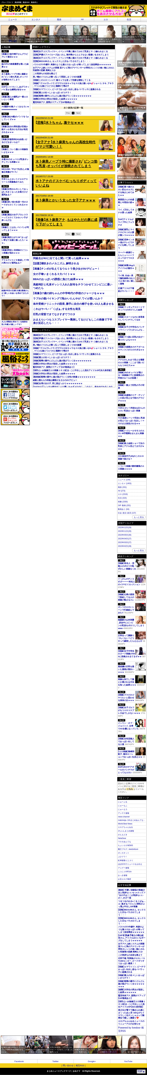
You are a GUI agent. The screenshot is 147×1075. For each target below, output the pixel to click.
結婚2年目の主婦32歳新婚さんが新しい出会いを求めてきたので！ (15, 282)
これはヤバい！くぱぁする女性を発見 (57, 309)
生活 (129, 19)
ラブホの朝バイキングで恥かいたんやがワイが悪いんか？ (68, 298)
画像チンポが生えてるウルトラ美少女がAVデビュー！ (66, 268)
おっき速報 (122, 875)
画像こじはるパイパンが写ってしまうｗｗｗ (15, 227)
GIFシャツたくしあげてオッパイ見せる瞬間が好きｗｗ (15, 87)
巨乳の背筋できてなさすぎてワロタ (54, 314)
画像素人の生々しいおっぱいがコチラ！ (52, 92)
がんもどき (122, 835)
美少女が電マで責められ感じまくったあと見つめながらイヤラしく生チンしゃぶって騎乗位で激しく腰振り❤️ (131, 1014)
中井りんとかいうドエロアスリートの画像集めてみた (15, 179)
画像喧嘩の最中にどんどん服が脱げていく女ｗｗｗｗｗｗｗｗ (62, 96)
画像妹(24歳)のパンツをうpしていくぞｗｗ (15, 117)
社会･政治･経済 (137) (127, 513)
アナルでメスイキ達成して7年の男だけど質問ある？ (15, 260)
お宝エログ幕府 (124, 879)
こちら (130, 789)
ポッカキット (123, 853)
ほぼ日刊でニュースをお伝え (130, 864)
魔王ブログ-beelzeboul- (128, 849)
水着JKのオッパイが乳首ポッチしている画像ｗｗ (15, 159)
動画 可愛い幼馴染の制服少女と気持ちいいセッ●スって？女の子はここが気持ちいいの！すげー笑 (132, 894)
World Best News (125, 824)
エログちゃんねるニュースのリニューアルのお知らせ (131, 1022)
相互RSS (80, 1065)
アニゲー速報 (123, 868)
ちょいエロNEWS (125, 845)
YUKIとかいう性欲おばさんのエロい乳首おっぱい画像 (131, 408)
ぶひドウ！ (122, 857)
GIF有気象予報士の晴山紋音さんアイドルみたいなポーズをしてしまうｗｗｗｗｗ (131, 938)
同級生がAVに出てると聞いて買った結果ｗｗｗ (61, 258)
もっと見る (139, 517)
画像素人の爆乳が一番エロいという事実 (15, 97)
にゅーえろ (122, 809)
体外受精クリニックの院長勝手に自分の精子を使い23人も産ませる (73, 303)
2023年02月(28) (124, 546)
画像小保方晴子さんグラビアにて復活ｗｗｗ (15, 54)
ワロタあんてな (124, 842)
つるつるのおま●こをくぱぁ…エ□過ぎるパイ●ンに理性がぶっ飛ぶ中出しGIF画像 (132, 904)
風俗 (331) (122, 487)
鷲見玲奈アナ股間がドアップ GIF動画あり (53, 102)
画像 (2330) (123, 502)
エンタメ (36, 19)
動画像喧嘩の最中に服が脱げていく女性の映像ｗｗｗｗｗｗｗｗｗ (64, 377)
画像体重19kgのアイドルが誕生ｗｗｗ (126, 268)
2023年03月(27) (124, 542)
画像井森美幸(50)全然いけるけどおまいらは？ (14, 139)
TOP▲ (141, 1071)
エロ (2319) (123, 494)
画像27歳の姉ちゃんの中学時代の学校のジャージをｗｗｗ (69, 293)
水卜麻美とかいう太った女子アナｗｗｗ (65, 200)
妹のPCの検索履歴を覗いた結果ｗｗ (15, 64)
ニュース (12, 19)
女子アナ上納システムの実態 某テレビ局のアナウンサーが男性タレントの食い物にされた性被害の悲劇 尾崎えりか (131, 948)
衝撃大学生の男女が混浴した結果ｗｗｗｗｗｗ (55, 99)
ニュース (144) (124, 480)
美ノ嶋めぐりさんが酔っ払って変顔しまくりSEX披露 (57, 77)
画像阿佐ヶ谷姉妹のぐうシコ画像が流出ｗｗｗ (15, 250)
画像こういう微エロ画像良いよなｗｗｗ (15, 149)
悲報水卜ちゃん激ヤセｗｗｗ (60, 122)
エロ (106, 19)
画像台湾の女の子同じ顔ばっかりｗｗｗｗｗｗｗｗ (57, 383)
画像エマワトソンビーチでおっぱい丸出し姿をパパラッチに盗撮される (67, 89)
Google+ (92, 1061)
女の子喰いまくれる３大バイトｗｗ (54, 274)
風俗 (59, 19)
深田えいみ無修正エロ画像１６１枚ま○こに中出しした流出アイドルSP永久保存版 (72, 370)
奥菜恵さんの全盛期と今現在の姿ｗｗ (126, 202)
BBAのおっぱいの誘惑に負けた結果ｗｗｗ (58, 279)
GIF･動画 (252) (124, 505)
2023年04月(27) (124, 539)
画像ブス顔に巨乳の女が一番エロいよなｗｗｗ (131, 337)
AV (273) (121, 491)
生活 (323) (122, 498)
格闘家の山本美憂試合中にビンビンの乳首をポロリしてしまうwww (132, 622)
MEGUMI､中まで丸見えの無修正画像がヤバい (15, 169)
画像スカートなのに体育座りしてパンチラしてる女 (131, 317)
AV (82, 19)
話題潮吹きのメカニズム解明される (56, 263)
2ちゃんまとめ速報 (126, 831)
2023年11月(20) (124, 531)
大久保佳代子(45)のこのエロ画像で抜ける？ (131, 456)
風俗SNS (26, 2)
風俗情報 (18, 2)
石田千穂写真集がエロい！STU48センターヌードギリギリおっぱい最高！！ (131, 961)
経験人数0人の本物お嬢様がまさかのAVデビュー (55, 380)
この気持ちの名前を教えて (45, 73)
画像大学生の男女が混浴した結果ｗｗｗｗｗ (54, 373)
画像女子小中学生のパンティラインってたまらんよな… (131, 327)
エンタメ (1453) (124, 483)
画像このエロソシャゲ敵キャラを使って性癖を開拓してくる (61, 80)
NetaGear (122, 838)
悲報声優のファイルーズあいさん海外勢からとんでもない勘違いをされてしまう (71, 54)
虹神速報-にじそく (125, 860)
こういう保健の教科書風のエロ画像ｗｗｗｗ (131, 466)
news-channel (123, 817)
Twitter (55, 1061)
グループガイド (7, 2)
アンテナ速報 (123, 813)
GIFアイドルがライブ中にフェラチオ (126, 222)
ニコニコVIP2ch (124, 872)
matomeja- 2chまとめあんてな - (131, 820)
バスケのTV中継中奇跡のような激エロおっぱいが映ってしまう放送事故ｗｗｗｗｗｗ (72, 64)
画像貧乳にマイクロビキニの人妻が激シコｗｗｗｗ (126, 232)
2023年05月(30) (124, 535)
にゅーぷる (122, 802)
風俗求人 (34, 2)
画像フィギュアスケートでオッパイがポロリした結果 (131, 307)
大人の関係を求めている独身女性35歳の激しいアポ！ (15, 312)
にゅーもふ (122, 806)
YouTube (128, 1061)
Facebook (19, 1061)
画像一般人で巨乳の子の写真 (131, 385)
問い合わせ (68, 1065)
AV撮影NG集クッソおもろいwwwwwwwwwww (15, 107)
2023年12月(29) (124, 527)
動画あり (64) (123, 509)
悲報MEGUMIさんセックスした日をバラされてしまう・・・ (62, 61)
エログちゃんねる (125, 827)
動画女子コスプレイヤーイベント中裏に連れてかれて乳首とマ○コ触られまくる (70, 51)
